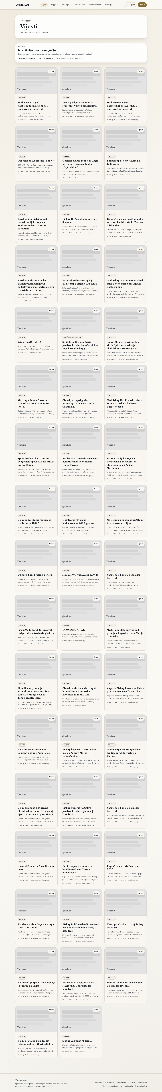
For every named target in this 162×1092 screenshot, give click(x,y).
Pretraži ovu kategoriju (27, 59)
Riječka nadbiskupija (72, 337)
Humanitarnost (95, 5)
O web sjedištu (141, 1086)
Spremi (51, 71)
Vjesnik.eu (22, 4)
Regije (54, 5)
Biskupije (66, 5)
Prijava (142, 5)
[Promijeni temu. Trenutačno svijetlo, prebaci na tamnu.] (130, 4)
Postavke (131, 1082)
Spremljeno (142, 1082)
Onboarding (121, 1082)
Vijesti (44, 5)
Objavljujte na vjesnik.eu (104, 1082)
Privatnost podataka (110, 1086)
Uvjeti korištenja (126, 1086)
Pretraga (108, 5)
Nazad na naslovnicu (46, 59)
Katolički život (80, 5)
